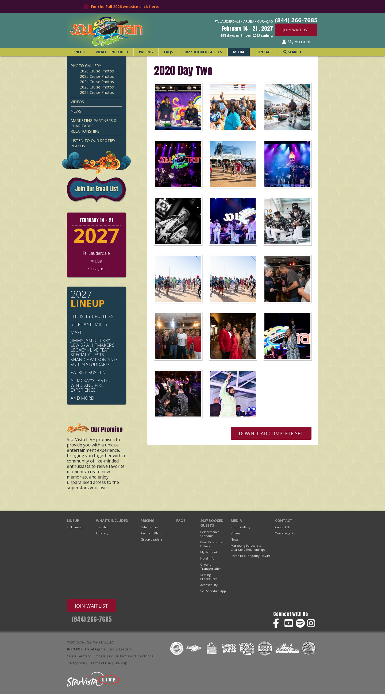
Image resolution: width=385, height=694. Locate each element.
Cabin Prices (149, 527)
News (76, 111)
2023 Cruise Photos (97, 87)
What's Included (112, 51)
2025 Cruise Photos (97, 76)
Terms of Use (101, 663)
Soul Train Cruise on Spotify (300, 623)
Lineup (78, 51)
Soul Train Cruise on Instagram (311, 623)
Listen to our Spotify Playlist (93, 143)
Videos (77, 101)
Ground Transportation (211, 566)
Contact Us (282, 527)
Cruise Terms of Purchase (86, 656)
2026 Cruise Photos (97, 71)
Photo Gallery (86, 65)
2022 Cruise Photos (97, 92)
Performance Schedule (210, 534)
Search (292, 51)
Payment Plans (151, 533)
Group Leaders (151, 539)
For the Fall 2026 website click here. (125, 6)
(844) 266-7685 (92, 619)
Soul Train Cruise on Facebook (278, 623)
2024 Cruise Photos (97, 81)
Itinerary (102, 533)
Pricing (146, 51)
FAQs (168, 51)
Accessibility (209, 585)
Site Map (120, 663)
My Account (296, 42)
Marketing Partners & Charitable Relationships (94, 126)
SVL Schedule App (213, 591)
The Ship (102, 527)
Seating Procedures (208, 577)
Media (238, 51)
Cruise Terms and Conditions (131, 656)
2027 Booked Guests (203, 51)
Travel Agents (285, 533)
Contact (263, 51)
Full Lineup (75, 527)
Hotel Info (207, 558)
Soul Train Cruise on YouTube (289, 623)
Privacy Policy (77, 663)
